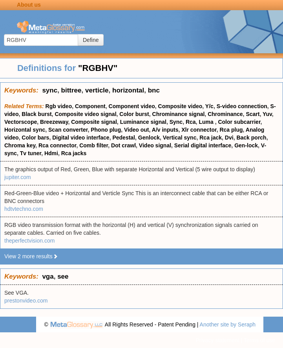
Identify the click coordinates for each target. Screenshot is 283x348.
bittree (71, 90)
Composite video (180, 106)
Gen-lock (246, 145)
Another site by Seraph (228, 324)
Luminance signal (143, 122)
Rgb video (59, 106)
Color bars (35, 137)
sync (49, 90)
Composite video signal (85, 114)
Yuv (267, 114)
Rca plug (231, 130)
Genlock (149, 137)
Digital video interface (80, 137)
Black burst (36, 114)
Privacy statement (217, 340)
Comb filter (93, 145)
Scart (252, 114)
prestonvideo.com (26, 300)
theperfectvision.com (29, 240)
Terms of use (259, 340)
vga (47, 276)
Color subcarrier (239, 122)
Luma (207, 122)
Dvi (229, 137)
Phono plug (106, 130)
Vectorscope (20, 122)
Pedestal (123, 137)
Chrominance (225, 114)
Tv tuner (30, 153)
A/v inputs (165, 130)
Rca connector (57, 145)
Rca (191, 122)
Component (90, 106)
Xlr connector (198, 130)
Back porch (251, 137)
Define (91, 40)
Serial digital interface (203, 145)
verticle (97, 90)
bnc (154, 90)
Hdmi (51, 153)
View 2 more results (31, 256)
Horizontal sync (24, 130)
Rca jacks (74, 153)
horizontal (128, 90)
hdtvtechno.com (23, 209)
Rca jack (210, 137)
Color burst (134, 114)
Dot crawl (123, 145)
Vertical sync (180, 137)
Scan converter (68, 130)
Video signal (155, 145)
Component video (132, 106)
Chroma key (19, 145)
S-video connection (242, 106)
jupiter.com (17, 177)
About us (29, 5)
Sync (176, 122)
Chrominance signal (178, 114)
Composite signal (94, 122)
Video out (136, 130)
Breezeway (54, 122)
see (62, 276)
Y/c (209, 106)
